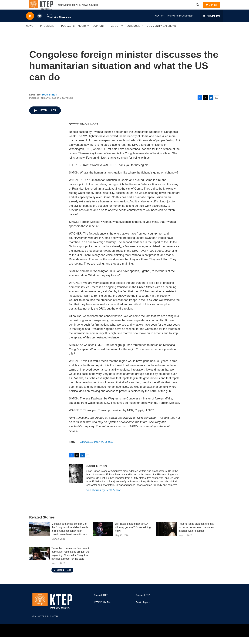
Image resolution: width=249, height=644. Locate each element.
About (115, 33)
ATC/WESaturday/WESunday (96, 449)
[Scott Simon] (76, 480)
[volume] (39, 23)
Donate (215, 8)
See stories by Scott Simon (103, 497)
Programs (47, 33)
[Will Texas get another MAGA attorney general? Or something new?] (103, 536)
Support (98, 33)
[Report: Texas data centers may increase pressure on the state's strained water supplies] (166, 536)
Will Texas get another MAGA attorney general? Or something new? (133, 534)
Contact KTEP (143, 602)
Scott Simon (49, 101)
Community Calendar (161, 33)
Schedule (133, 33)
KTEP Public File (102, 609)
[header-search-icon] (199, 8)
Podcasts (68, 33)
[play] (30, 23)
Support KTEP (101, 602)
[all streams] (211, 23)
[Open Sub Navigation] (35, 33)
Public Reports (143, 609)
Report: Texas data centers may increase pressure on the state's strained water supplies (196, 534)
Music (82, 33)
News (29, 33)
